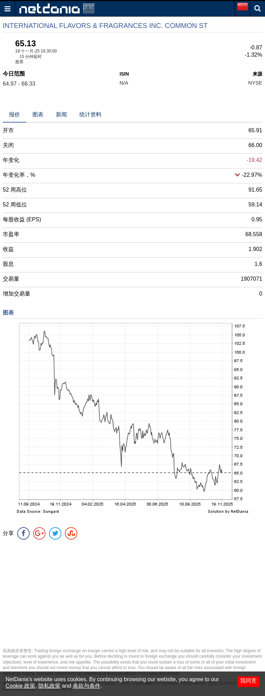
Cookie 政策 (20, 686)
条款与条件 (86, 686)
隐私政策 (49, 686)
